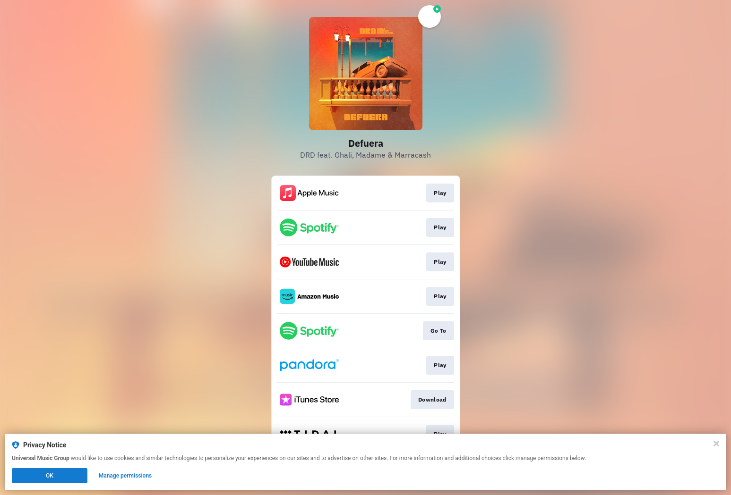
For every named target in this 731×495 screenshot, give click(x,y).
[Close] (716, 443)
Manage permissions (125, 475)
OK (49, 475)
